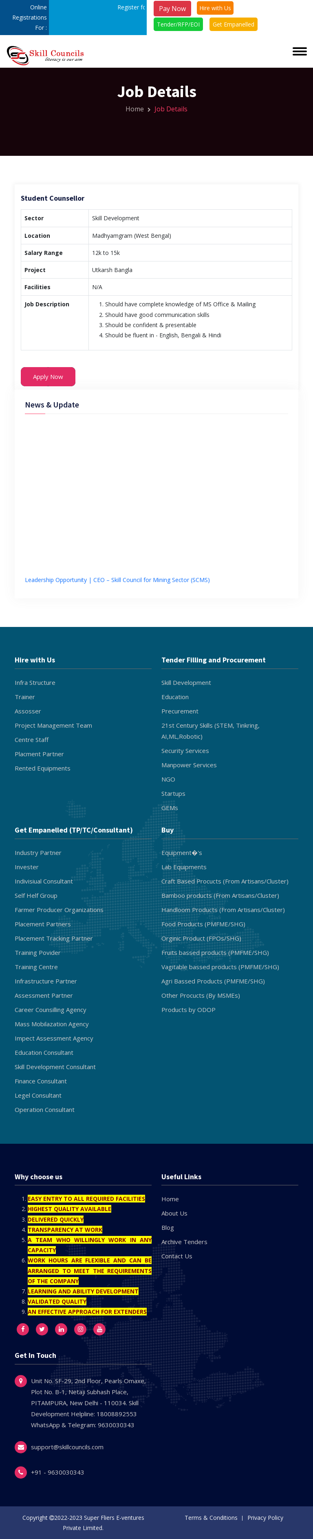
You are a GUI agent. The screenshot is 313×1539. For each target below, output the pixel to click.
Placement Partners (43, 924)
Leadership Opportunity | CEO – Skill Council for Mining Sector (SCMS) (117, 582)
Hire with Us (215, 8)
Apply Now (48, 376)
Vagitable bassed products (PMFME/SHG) (220, 967)
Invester (27, 867)
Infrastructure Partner (46, 981)
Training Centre (36, 967)
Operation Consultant (45, 1109)
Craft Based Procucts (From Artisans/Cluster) (225, 881)
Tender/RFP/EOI (178, 24)
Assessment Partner (44, 995)
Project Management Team (53, 725)
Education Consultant (44, 1052)
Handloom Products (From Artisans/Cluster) (223, 910)
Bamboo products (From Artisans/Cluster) (220, 895)
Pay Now (172, 8)
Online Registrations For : (29, 17)
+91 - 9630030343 (57, 1472)
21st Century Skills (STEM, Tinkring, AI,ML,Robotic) (210, 730)
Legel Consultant (38, 1095)
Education (175, 697)
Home (138, 108)
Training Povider (38, 952)
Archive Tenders (184, 1242)
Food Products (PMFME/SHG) (203, 924)
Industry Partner (38, 852)
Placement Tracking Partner (54, 938)
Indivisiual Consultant (44, 881)
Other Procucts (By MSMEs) (200, 995)
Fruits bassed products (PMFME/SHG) (215, 952)
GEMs (169, 808)
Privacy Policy (265, 1517)
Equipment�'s (181, 852)
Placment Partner (39, 754)
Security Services (185, 750)
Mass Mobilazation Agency (52, 1024)
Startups (173, 793)
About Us (174, 1213)
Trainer (25, 697)
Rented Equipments (43, 768)
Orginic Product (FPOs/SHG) (201, 938)
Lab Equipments (184, 867)
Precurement (179, 711)
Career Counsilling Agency (50, 1009)
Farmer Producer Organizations (59, 910)
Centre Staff (31, 739)
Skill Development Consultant (55, 1067)
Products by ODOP (188, 1009)
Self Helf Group (36, 895)
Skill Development (186, 682)
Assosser (28, 711)
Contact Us (176, 1256)
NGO (168, 779)
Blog (167, 1227)
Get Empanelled (233, 24)
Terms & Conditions (211, 1517)
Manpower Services (189, 765)
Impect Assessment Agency (54, 1038)
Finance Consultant (41, 1081)
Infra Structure (35, 682)
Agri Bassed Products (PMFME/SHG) (213, 981)
